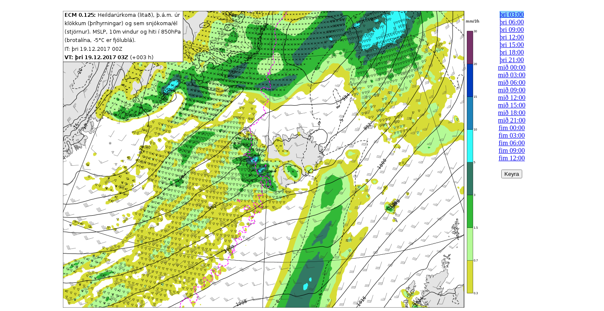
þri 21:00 (512, 59)
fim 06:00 (512, 142)
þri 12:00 (512, 37)
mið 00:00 (511, 67)
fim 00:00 (512, 127)
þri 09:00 (512, 29)
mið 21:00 (511, 120)
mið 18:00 (511, 112)
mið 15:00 (511, 105)
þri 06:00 (512, 22)
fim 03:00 (512, 135)
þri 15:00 (512, 44)
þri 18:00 (512, 52)
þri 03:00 (512, 14)
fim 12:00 (512, 158)
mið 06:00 (511, 82)
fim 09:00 (512, 150)
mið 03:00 (511, 74)
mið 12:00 (511, 97)
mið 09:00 (511, 90)
